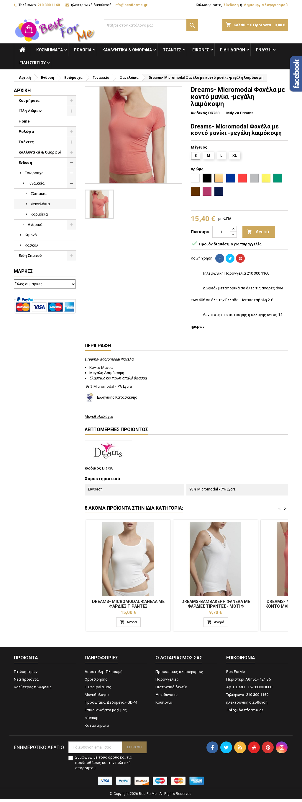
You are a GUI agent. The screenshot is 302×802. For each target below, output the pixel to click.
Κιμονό (31, 235)
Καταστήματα (97, 728)
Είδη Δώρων (232, 50)
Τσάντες (172, 50)
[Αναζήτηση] (151, 25)
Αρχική (22, 90)
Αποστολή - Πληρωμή (103, 674)
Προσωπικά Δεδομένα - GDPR (111, 705)
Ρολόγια (82, 50)
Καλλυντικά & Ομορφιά (127, 50)
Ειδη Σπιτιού (32, 63)
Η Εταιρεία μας (98, 689)
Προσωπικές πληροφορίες (179, 674)
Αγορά (258, 232)
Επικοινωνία (240, 660)
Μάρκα (232, 113)
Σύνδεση (231, 5)
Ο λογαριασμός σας (178, 660)
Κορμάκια (39, 214)
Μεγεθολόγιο (97, 697)
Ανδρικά (35, 224)
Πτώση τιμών (25, 674)
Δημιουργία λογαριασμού (266, 5)
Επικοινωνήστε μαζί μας (106, 712)
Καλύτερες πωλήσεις (33, 689)
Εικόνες (200, 50)
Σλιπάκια (39, 193)
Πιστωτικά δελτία (171, 689)
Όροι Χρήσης (96, 682)
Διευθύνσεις (166, 697)
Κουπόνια (163, 705)
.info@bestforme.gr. (130, 5)
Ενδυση (264, 50)
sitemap (92, 720)
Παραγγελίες (167, 682)
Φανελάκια (40, 204)
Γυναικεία (36, 183)
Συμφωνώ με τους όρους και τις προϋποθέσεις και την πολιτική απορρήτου (103, 765)
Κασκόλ (31, 245)
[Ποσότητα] (221, 232)
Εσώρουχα (34, 173)
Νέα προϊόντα (26, 682)
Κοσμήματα (49, 50)
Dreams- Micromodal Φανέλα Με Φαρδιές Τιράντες (128, 604)
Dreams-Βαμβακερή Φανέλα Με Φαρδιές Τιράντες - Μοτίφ (215, 604)
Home (24, 121)
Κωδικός (199, 113)
